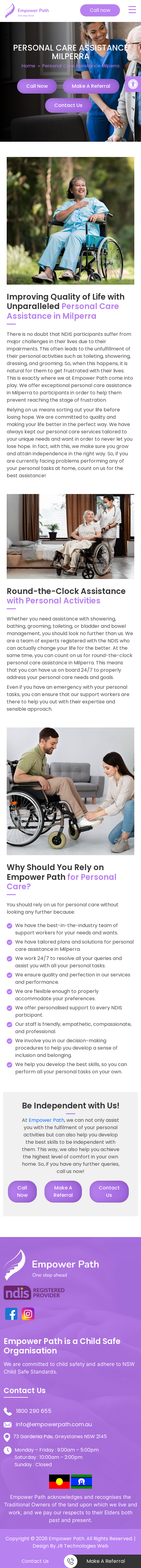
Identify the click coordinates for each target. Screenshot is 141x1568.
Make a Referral (91, 86)
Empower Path (46, 1120)
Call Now (37, 86)
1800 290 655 (33, 1411)
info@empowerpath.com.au (54, 1424)
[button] (133, 84)
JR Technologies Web (82, 1545)
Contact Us (68, 105)
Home (28, 65)
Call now (100, 10)
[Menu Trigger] (132, 9)
